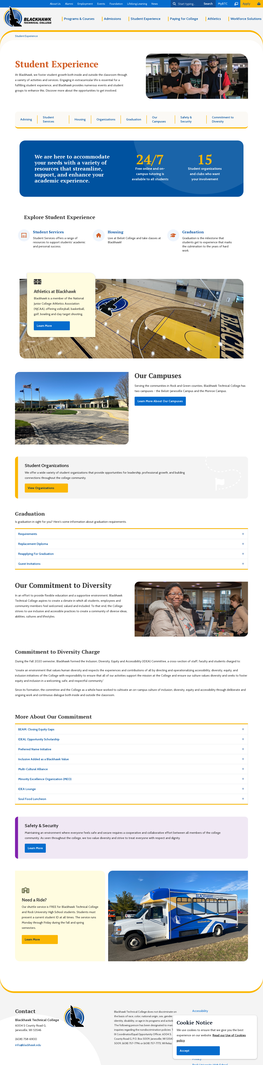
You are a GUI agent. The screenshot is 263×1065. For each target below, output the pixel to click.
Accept (184, 1050)
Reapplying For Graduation (36, 554)
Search (208, 3)
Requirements (27, 534)
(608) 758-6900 (26, 1039)
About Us (55, 3)
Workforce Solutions (246, 19)
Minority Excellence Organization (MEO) (45, 779)
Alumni (69, 3)
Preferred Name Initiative (34, 749)
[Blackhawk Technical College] (27, 17)
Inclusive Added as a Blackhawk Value (43, 759)
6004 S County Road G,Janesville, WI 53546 (30, 1028)
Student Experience (146, 19)
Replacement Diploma (33, 544)
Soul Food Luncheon (32, 799)
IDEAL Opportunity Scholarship (38, 739)
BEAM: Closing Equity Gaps (36, 729)
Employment (85, 3)
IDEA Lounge (27, 789)
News (154, 3)
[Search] (186, 4)
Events (101, 3)
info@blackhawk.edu (28, 1045)
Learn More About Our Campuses (160, 401)
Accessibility (200, 1011)
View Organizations (41, 488)
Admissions (112, 19)
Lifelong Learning (137, 3)
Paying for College (184, 19)
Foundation (116, 3)
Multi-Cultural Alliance (33, 769)
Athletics (214, 19)
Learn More (44, 325)
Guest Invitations (29, 564)
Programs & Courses (79, 19)
